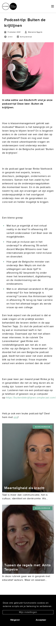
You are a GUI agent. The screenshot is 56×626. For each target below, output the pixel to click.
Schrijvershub (42, 427)
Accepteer (41, 619)
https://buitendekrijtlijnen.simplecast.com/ (31, 397)
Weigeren (15, 619)
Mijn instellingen (28, 612)
